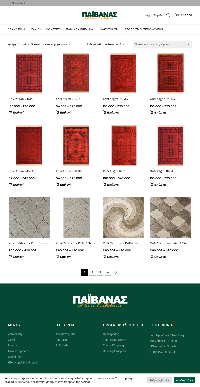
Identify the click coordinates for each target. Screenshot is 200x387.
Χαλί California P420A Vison (170, 244)
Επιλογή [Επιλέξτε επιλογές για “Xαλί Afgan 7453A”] (113, 112)
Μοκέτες (13, 346)
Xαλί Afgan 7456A (162, 99)
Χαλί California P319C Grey (75, 244)
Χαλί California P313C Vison (28, 244)
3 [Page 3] (100, 273)
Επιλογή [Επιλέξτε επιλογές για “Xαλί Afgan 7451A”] (18, 112)
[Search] (168, 15)
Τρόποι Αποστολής (114, 340)
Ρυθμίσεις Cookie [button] (159, 380)
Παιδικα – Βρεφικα (79, 29)
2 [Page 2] (92, 273)
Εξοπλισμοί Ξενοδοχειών (23, 363)
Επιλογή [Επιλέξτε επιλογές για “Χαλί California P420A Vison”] (160, 257)
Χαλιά (11, 340)
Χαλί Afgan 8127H (162, 171)
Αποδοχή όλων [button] (184, 380)
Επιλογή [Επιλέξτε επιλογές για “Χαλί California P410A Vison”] (113, 257)
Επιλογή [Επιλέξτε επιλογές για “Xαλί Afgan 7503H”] (65, 185)
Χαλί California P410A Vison (123, 244)
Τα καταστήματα (65, 334)
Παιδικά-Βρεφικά (18, 351)
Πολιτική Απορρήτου (115, 351)
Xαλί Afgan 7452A (68, 99)
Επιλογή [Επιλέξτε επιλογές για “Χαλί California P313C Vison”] (18, 257)
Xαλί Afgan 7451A (20, 99)
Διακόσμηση (108, 29)
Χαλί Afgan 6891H (115, 171)
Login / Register (154, 15)
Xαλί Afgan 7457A (20, 171)
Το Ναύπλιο (63, 346)
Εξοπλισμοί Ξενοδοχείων (144, 29)
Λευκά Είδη (16, 29)
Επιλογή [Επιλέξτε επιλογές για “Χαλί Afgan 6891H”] (113, 185)
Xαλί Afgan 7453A (115, 99)
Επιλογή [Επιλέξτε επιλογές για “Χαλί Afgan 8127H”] (160, 185)
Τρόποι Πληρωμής (114, 346)
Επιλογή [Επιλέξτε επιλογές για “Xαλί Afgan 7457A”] (18, 185)
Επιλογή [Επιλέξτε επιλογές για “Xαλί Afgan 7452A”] (65, 112)
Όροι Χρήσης (111, 334)
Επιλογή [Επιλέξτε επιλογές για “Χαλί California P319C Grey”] (65, 257)
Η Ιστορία (61, 340)
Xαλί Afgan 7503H (68, 171)
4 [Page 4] (108, 273)
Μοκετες (53, 29)
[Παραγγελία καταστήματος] (162, 44)
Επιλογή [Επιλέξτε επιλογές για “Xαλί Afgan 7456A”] (160, 112)
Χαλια (35, 29)
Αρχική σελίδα (19, 44)
